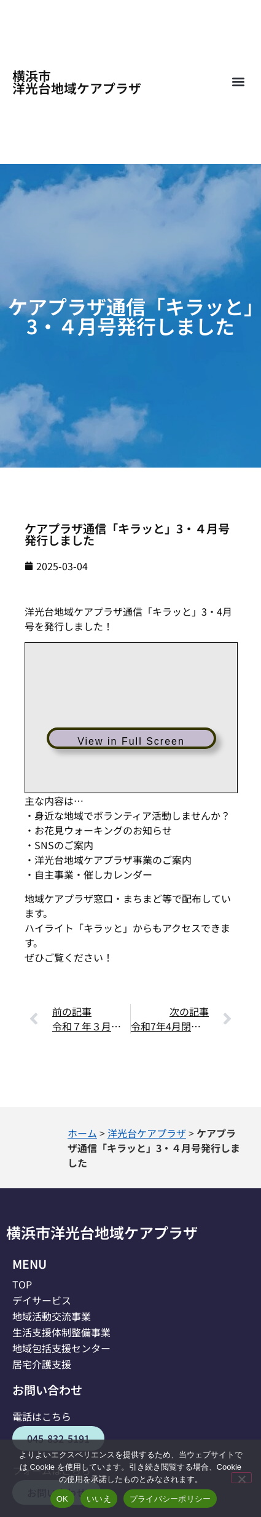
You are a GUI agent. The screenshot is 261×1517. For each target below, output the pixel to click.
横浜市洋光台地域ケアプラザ (76, 82)
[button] (238, 82)
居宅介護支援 (41, 1364)
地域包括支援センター (61, 1348)
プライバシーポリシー (170, 1498)
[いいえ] (241, 1477)
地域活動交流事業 (51, 1316)
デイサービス (41, 1300)
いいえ (99, 1498)
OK (62, 1498)
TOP (22, 1284)
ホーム (82, 1133)
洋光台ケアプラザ (146, 1133)
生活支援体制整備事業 (61, 1332)
